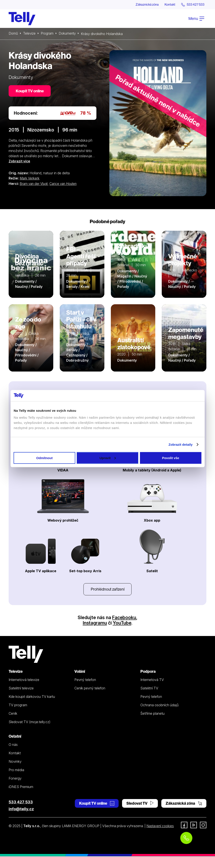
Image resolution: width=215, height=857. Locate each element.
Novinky (15, 762)
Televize (29, 34)
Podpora (148, 672)
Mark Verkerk (30, 179)
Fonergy (15, 779)
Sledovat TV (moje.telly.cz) (29, 722)
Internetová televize (24, 680)
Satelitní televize (21, 689)
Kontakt (168, 5)
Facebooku (124, 618)
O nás (13, 745)
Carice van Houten (65, 184)
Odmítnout (44, 458)
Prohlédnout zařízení (107, 589)
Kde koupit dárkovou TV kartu (32, 697)
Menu (196, 18)
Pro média (16, 770)
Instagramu (94, 623)
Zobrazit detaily (180, 444)
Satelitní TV (149, 689)
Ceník (13, 714)
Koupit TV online (30, 91)
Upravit (107, 458)
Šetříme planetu (152, 714)
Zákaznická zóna (144, 5)
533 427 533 (21, 802)
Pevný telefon (85, 680)
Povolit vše (170, 458)
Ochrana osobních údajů (159, 705)
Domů (13, 34)
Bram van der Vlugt (34, 184)
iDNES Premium (21, 787)
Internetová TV (152, 680)
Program (48, 34)
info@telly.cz (21, 809)
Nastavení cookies (160, 826)
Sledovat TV (140, 803)
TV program (18, 705)
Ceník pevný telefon (89, 689)
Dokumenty (69, 34)
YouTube (122, 623)
